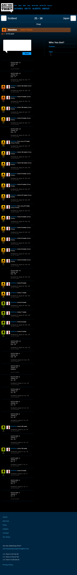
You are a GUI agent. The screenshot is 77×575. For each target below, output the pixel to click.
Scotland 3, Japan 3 (17, 464)
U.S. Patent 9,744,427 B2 (11, 557)
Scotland (12, 18)
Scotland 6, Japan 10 (17, 408)
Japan (66, 18)
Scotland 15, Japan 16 (17, 157)
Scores (18, 8)
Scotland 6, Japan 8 (17, 420)
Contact (6, 533)
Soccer (49, 5)
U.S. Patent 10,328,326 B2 (11, 559)
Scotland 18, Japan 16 (17, 90)
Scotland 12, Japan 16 (17, 296)
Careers (5, 529)
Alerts (36, 8)
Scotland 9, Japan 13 (17, 383)
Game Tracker (26, 30)
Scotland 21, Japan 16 (17, 80)
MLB (19, 5)
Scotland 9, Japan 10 (17, 395)
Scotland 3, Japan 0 (17, 486)
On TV (28, 8)
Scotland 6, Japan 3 (17, 442)
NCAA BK (35, 5)
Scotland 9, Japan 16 (17, 360)
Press (5, 525)
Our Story (6, 537)
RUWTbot (14, 86)
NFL (15, 5)
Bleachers (12, 30)
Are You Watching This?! (7, 8)
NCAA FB (43, 5)
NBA (24, 5)
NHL (28, 5)
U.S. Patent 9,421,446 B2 (11, 554)
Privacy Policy (8, 565)
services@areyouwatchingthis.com (16, 549)
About (46, 8)
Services (6, 521)
